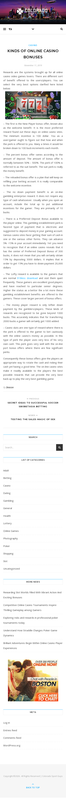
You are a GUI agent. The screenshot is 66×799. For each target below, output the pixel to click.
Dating (7, 493)
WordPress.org (11, 745)
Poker (6, 546)
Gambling (8, 500)
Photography (10, 538)
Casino (33, 45)
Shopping (8, 553)
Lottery (7, 523)
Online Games (11, 531)
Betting (7, 478)
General (7, 508)
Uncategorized (11, 568)
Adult (6, 470)
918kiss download (27, 278)
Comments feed (12, 737)
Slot (5, 561)
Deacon (10, 387)
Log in (6, 722)
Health (7, 515)
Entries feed (10, 730)
